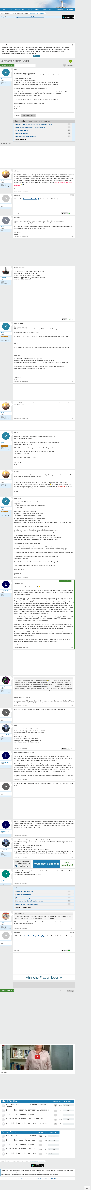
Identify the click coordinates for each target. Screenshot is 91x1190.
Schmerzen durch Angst (14, 60)
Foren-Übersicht (5, 1161)
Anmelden (70, 9)
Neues (10, 9)
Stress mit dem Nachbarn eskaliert (20, 1114)
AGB (52, 1178)
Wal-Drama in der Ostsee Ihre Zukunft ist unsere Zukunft (29, 1135)
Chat (44, 9)
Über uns (23, 1178)
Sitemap (56, 1178)
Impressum (29, 1178)
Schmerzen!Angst (22, 130)
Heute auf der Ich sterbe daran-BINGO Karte (24, 1119)
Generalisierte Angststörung (37, 1161)
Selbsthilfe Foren (20, 9)
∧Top (87, 1188)
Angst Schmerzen (22, 133)
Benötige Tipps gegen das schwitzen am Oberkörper (27, 1110)
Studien (51, 9)
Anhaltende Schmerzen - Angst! (26, 136)
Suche (30, 9)
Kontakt (18, 1178)
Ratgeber (37, 9)
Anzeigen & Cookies (45, 1178)
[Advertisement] (30, 662)
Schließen (36, 55)
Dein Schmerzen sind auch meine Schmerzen (30, 127)
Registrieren (60, 9)
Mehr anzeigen (21, 139)
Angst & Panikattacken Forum (20, 1161)
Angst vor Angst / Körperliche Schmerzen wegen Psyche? (34, 124)
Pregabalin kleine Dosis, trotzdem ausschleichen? (26, 1123)
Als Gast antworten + (7, 65)
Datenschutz (36, 1178)
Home (3, 9)
